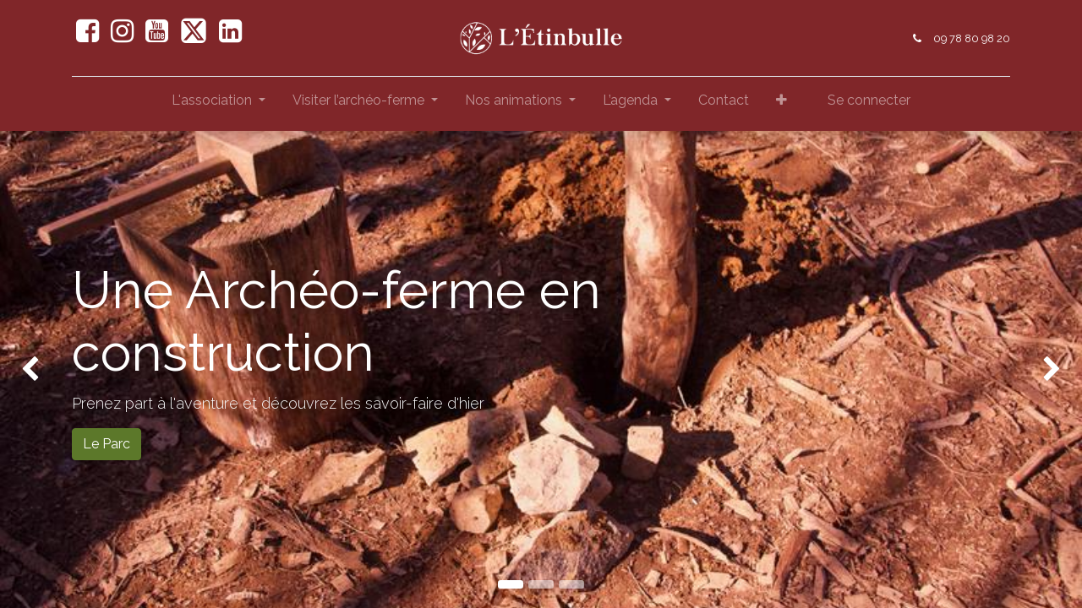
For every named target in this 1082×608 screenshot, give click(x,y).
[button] (781, 104)
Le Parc (106, 444)
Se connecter (869, 100)
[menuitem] (723, 104)
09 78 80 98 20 (971, 38)
